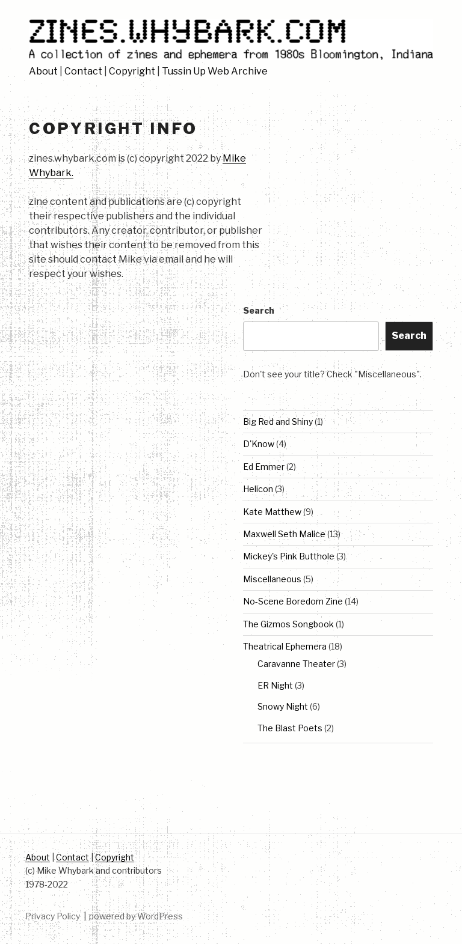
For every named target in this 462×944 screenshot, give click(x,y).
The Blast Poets (289, 728)
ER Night (275, 685)
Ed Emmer (264, 466)
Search (258, 310)
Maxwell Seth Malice (284, 534)
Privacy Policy (52, 916)
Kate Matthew (272, 512)
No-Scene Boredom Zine (293, 601)
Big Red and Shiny (278, 421)
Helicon (258, 489)
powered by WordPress (136, 916)
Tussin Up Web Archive (215, 71)
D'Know (258, 444)
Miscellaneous (272, 579)
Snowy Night (282, 706)
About (43, 71)
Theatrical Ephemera (285, 646)
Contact (83, 71)
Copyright (132, 71)
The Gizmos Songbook (288, 624)
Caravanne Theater (296, 664)
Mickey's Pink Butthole (288, 556)
